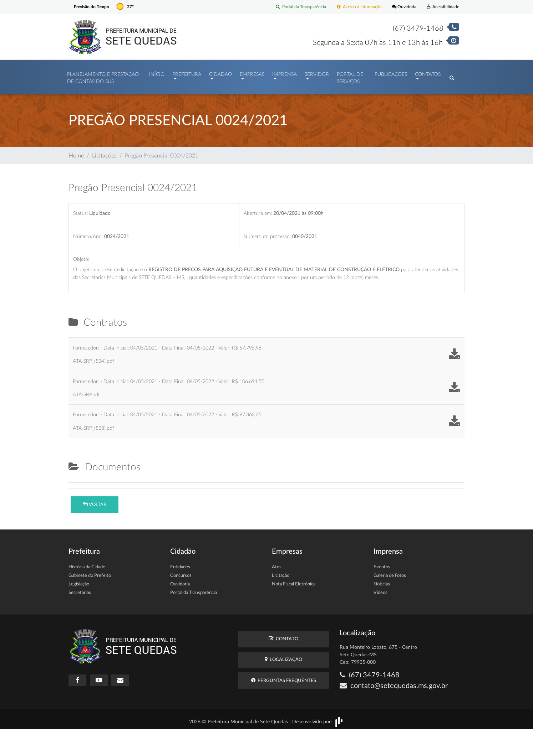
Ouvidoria (402, 7)
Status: (80, 209)
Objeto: (81, 255)
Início (156, 72)
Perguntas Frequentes (283, 676)
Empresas (252, 72)
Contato (283, 635)
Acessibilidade (442, 7)
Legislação (78, 580)
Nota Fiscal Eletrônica (293, 580)
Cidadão (220, 72)
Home (76, 152)
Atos (276, 563)
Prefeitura (186, 72)
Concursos (181, 572)
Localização (283, 655)
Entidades (180, 563)
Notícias (382, 580)
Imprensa (284, 72)
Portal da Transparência (293, 7)
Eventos (382, 563)
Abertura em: (258, 209)
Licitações (104, 152)
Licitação (280, 572)
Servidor (317, 72)
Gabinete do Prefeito (89, 572)
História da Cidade (86, 563)
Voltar (94, 500)
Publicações (391, 72)
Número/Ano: (88, 233)
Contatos (428, 72)
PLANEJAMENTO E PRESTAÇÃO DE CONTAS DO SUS (103, 76)
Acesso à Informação (355, 7)
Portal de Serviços (350, 76)
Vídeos (380, 589)
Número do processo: (267, 233)
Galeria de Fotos (390, 572)
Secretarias (79, 589)
